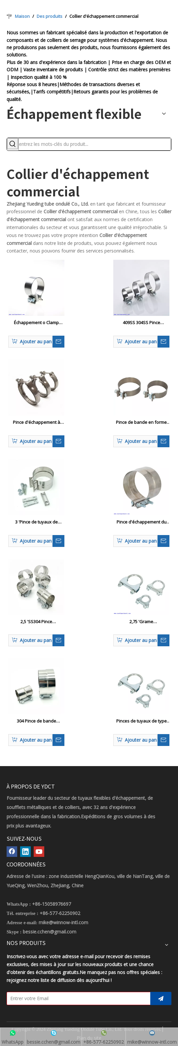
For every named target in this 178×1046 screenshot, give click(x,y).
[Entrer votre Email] (77, 998)
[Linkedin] (25, 851)
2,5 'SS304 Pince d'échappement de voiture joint (36, 622)
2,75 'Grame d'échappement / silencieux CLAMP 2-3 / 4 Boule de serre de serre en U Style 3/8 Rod (141, 622)
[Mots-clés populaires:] (12, 143)
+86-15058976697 (51, 904)
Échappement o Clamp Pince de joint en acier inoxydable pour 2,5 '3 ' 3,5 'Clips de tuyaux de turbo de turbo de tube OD (36, 323)
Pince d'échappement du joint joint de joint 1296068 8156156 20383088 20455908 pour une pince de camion (141, 522)
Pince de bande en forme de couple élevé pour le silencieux (141, 422)
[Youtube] (39, 851)
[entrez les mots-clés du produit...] (94, 144)
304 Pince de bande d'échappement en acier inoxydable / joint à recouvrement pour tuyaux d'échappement (36, 721)
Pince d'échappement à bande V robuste (36, 422)
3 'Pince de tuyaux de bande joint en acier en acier (36, 522)
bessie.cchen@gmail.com (49, 931)
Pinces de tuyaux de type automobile (141, 721)
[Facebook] (12, 851)
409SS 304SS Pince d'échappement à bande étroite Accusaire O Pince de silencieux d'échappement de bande (141, 323)
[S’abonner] (160, 998)
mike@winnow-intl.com (63, 922)
